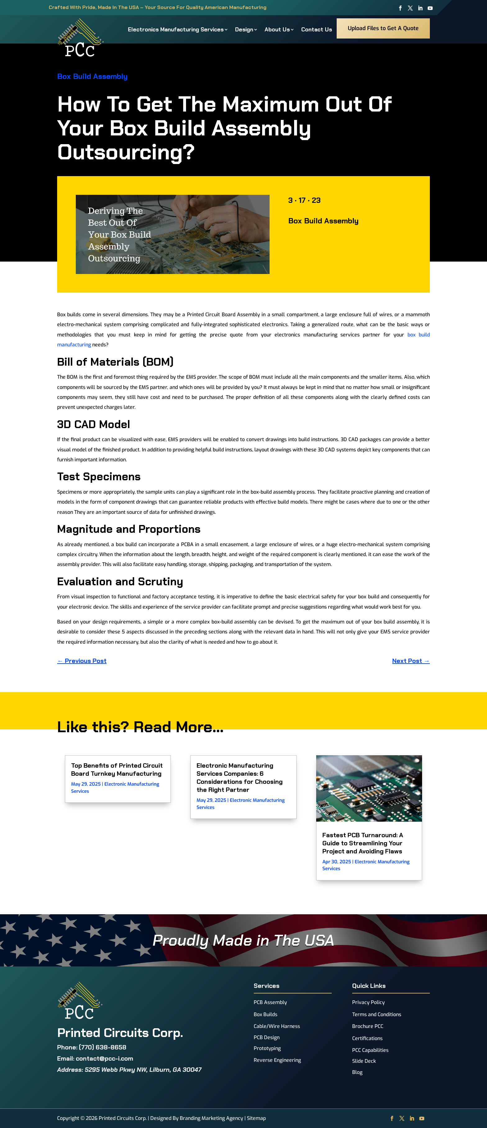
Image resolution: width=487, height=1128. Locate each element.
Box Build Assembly (92, 76)
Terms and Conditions (376, 1014)
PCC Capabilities (370, 1050)
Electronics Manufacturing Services (176, 29)
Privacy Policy (368, 1002)
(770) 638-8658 (102, 1047)
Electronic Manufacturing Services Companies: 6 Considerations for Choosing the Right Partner (240, 777)
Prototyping (267, 1048)
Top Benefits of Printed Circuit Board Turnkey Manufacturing (117, 769)
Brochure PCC (367, 1026)
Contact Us (316, 29)
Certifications (367, 1038)
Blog (357, 1072)
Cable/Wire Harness (277, 1026)
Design (244, 29)
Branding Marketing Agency (211, 1118)
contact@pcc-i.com (104, 1058)
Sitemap (256, 1118)
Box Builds (265, 1014)
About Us (277, 29)
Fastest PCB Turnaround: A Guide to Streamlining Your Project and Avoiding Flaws (362, 843)
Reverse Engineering (277, 1060)
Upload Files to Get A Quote (383, 28)
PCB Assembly (270, 1002)
